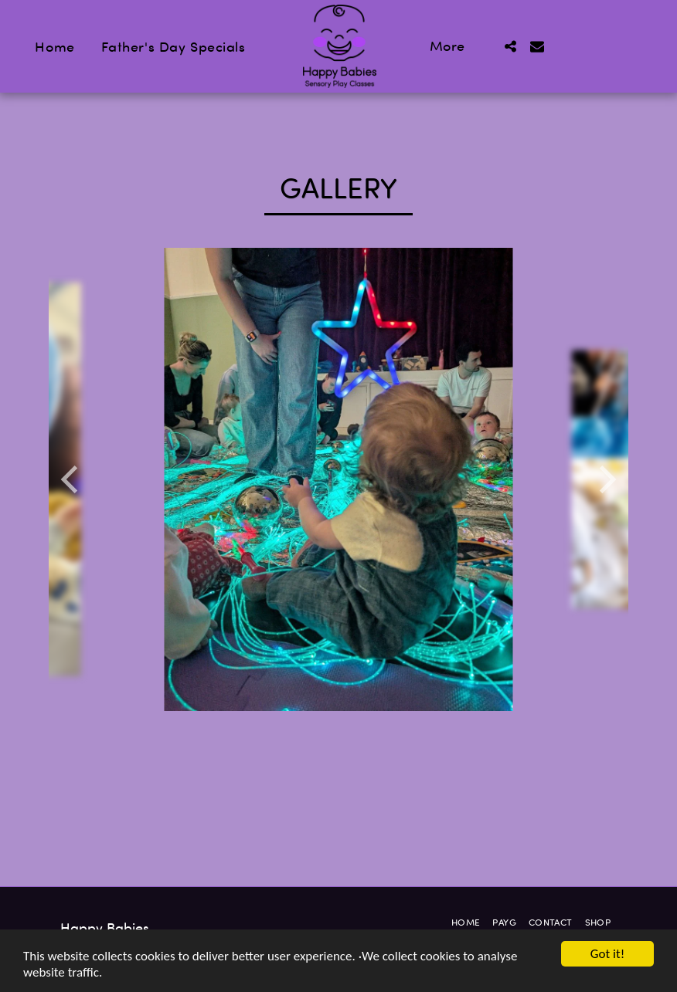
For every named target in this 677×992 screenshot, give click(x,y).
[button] (510, 46)
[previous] (72, 479)
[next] (605, 479)
